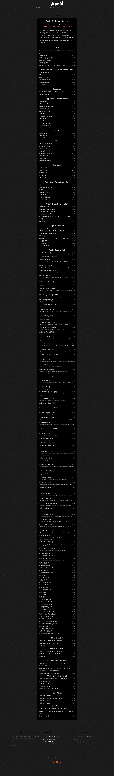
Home (38, 7)
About (45, 7)
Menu (67, 7)
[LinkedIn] (60, 762)
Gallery (60, 7)
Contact (75, 7)
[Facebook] (57, 762)
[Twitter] (53, 762)
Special (52, 7)
